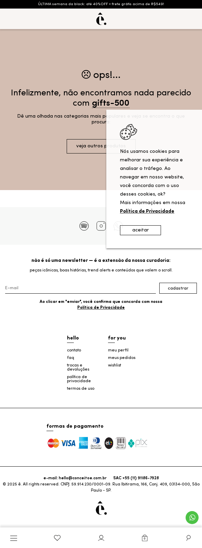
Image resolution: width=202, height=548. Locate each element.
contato (74, 350)
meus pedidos (121, 358)
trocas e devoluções (78, 367)
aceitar (140, 230)
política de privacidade (79, 379)
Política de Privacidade (101, 308)
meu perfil (118, 350)
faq (70, 358)
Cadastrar (178, 288)
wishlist (114, 365)
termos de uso (80, 389)
